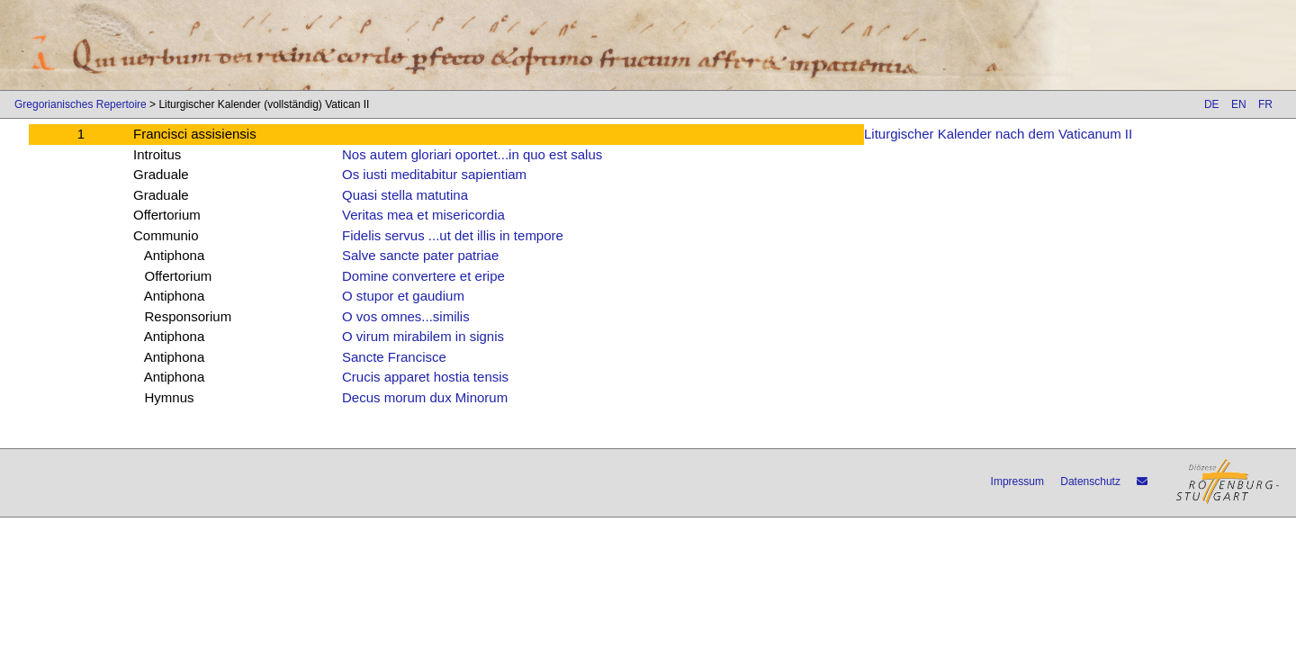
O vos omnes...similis (406, 316)
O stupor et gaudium (403, 295)
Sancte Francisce (394, 356)
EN (1238, 104)
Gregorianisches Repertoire (80, 104)
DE (1212, 104)
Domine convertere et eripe (423, 276)
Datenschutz (1090, 481)
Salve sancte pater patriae (420, 255)
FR (1265, 104)
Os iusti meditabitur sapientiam (434, 174)
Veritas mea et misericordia (423, 214)
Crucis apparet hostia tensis (425, 376)
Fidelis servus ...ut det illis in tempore (452, 235)
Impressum (1017, 481)
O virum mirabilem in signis (423, 336)
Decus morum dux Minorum (425, 397)
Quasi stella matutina (405, 194)
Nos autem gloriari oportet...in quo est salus (472, 154)
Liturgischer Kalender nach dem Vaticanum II (998, 133)
